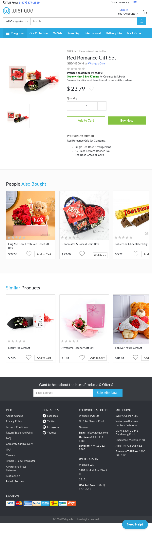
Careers (10, 455)
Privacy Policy (14, 421)
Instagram (53, 427)
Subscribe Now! (107, 392)
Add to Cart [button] (44, 254)
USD (134, 2)
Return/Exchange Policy (19, 432)
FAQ (8, 438)
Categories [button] (15, 33)
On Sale (57, 33)
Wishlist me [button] (100, 255)
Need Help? (135, 524)
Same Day (73, 33)
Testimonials (13, 475)
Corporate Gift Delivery (19, 443)
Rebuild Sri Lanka (15, 481)
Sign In (124, 10)
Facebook (52, 415)
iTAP (8, 449)
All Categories (17, 22)
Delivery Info (114, 33)
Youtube (51, 432)
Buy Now (126, 120)
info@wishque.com (97, 432)
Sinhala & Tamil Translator (20, 460)
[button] (141, 21)
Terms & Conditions (17, 427)
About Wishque (14, 415)
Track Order (134, 33)
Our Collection (38, 33)
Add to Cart (86, 120)
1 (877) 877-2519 (29, 2)
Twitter (51, 421)
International (93, 33)
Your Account (128, 13)
